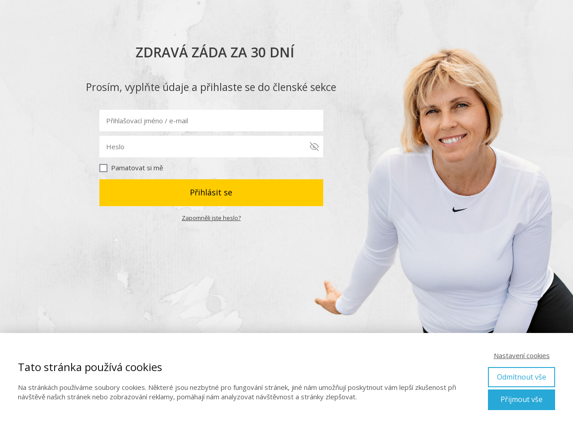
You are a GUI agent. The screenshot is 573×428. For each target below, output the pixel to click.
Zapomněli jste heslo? (211, 218)
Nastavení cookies (522, 355)
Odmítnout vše (521, 377)
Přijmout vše (521, 399)
